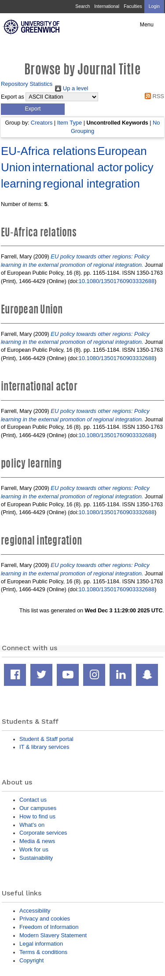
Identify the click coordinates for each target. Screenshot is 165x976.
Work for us (33, 849)
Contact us (33, 799)
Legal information (41, 943)
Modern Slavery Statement (53, 935)
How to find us (37, 816)
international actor (77, 167)
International (106, 6)
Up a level (71, 88)
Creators (42, 122)
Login (154, 6)
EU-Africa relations (48, 151)
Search (82, 6)
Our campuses (37, 808)
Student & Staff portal (46, 739)
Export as (12, 97)
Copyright (31, 960)
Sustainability (36, 857)
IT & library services (44, 747)
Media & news (37, 841)
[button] (33, 109)
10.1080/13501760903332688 (116, 281)
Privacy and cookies (44, 918)
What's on (31, 824)
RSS (153, 96)
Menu (147, 25)
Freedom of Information (48, 927)
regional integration (91, 183)
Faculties (133, 6)
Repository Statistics (26, 84)
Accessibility (34, 910)
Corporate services (43, 832)
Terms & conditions (43, 952)
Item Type (69, 122)
